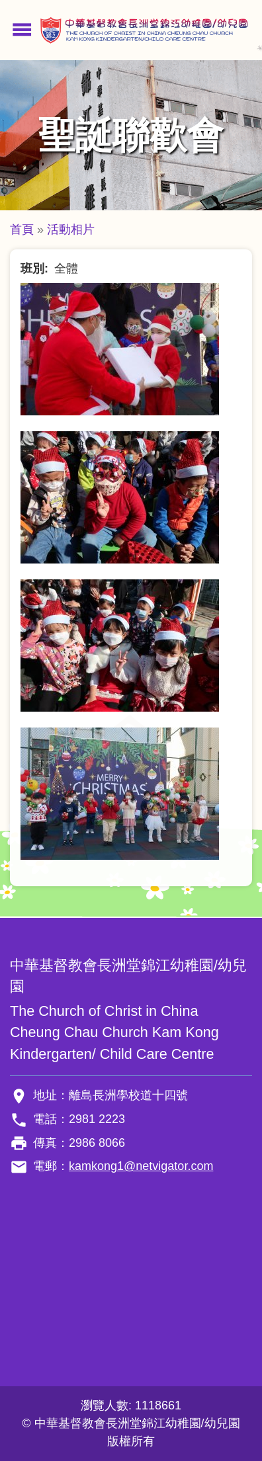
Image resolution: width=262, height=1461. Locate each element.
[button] (120, 348)
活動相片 (71, 229)
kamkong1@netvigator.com (141, 1166)
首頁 (22, 229)
